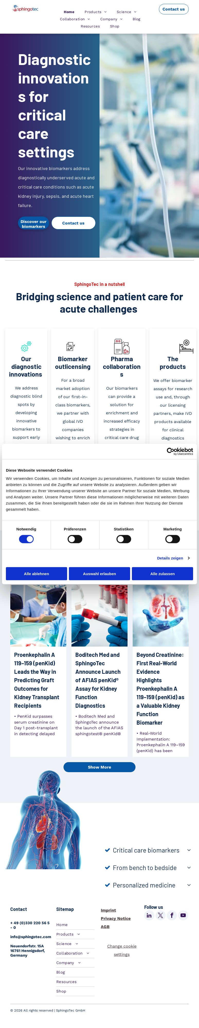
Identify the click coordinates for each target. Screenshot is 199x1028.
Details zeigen (170, 558)
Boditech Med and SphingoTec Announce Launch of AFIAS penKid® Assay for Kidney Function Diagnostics (98, 680)
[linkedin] (149, 916)
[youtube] (183, 916)
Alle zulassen (162, 573)
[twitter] (161, 916)
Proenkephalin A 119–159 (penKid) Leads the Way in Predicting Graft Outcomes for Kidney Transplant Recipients (36, 680)
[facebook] (172, 916)
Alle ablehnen (36, 573)
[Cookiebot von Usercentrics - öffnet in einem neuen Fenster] (170, 451)
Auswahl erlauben (99, 573)
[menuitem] (69, 11)
